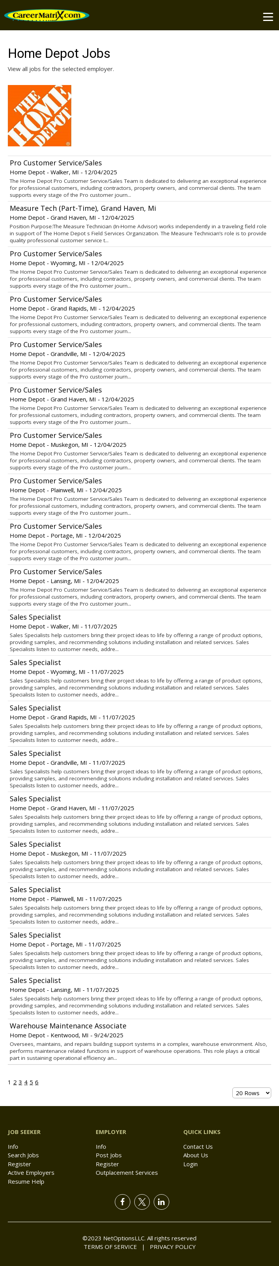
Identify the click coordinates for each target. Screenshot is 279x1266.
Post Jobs (109, 1155)
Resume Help (26, 1181)
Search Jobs (23, 1155)
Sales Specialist (35, 617)
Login (190, 1164)
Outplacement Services (127, 1172)
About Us (195, 1155)
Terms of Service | (114, 1246)
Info (13, 1146)
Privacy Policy (170, 1246)
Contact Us (198, 1146)
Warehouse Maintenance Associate (68, 1025)
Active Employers (31, 1172)
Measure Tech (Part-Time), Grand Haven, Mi (83, 208)
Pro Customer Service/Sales (56, 162)
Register (19, 1164)
